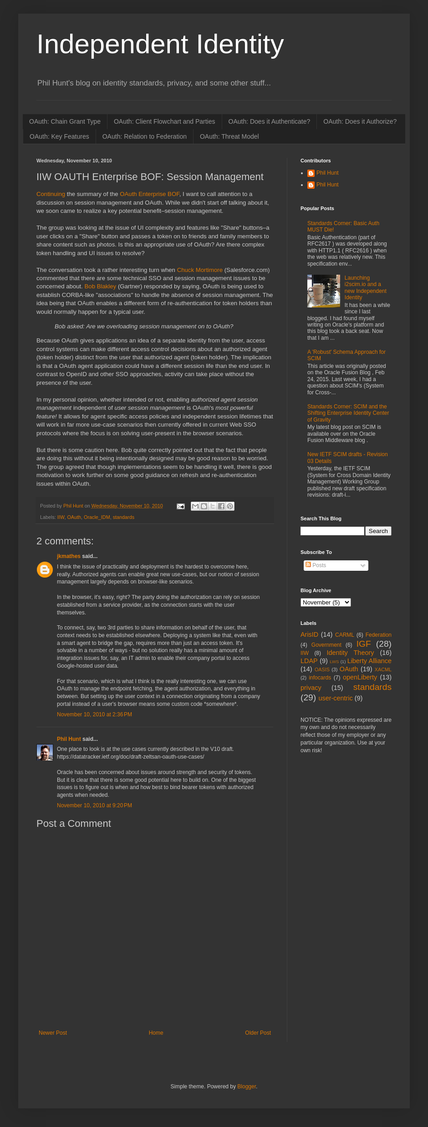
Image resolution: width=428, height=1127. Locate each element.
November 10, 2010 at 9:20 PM (94, 805)
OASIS (322, 669)
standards (123, 517)
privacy (311, 687)
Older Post (258, 1033)
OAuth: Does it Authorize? (360, 121)
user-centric (335, 698)
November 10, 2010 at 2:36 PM (94, 714)
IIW (61, 517)
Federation (379, 635)
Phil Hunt (74, 505)
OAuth (74, 517)
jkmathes (69, 556)
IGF (364, 644)
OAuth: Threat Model (229, 136)
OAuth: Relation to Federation (144, 136)
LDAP (309, 660)
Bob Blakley (101, 286)
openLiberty (360, 677)
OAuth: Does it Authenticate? (270, 121)
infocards (320, 677)
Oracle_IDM (97, 517)
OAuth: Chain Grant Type (65, 121)
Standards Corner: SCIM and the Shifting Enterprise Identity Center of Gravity (348, 413)
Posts (316, 565)
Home (156, 1033)
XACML (383, 669)
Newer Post (53, 1033)
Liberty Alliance (369, 660)
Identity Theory (350, 652)
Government (326, 645)
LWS (334, 661)
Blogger (246, 1086)
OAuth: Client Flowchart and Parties (164, 121)
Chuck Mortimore (200, 270)
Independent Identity (160, 44)
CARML (344, 635)
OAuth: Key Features (59, 136)
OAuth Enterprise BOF (149, 194)
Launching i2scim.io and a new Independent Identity (366, 288)
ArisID (309, 634)
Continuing (50, 194)
